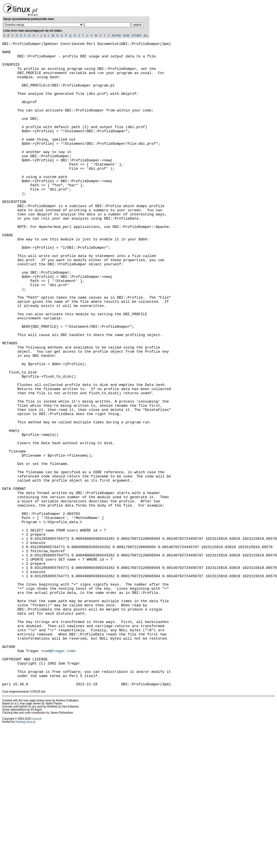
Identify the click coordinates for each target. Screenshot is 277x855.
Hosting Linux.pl (25, 850)
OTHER (136, 35)
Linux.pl (36, 847)
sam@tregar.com (58, 772)
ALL (145, 35)
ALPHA (116, 35)
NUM (126, 35)
